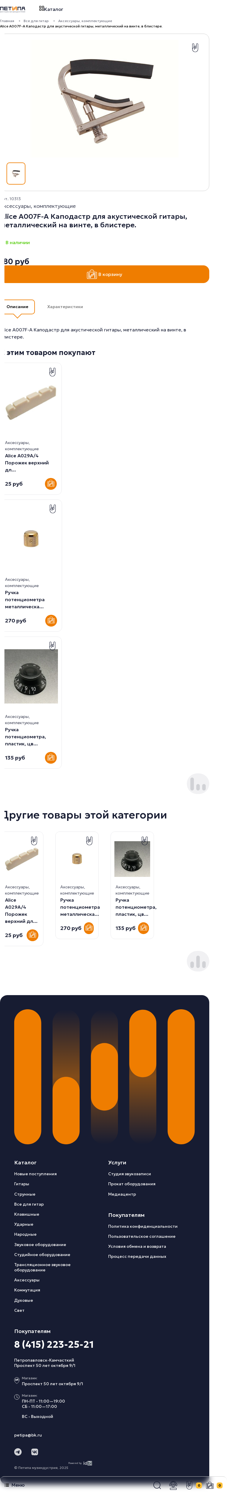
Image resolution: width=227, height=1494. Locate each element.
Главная (7, 21)
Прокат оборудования (131, 1183)
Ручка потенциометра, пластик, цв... (25, 737)
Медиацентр (122, 1194)
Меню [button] (14, 1485)
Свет (19, 1310)
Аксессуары (27, 1280)
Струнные (24, 1194)
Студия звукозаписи (129, 1173)
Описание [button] (17, 306)
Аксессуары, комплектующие (85, 21)
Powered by (80, 1463)
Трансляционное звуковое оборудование (42, 1267)
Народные (25, 1234)
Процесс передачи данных (137, 1256)
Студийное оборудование (42, 1254)
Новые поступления (35, 1173)
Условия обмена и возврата (137, 1246)
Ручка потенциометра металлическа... (25, 600)
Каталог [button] (51, 9)
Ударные (23, 1224)
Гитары (21, 1183)
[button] (157, 1485)
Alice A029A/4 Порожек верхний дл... (27, 463)
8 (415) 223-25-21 (54, 1344)
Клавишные (26, 1214)
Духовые (23, 1300)
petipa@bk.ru (28, 1435)
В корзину (104, 274)
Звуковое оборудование (40, 1244)
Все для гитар (36, 21)
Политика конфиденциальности (143, 1226)
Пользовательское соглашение (142, 1236)
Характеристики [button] (65, 306)
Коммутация (27, 1290)
